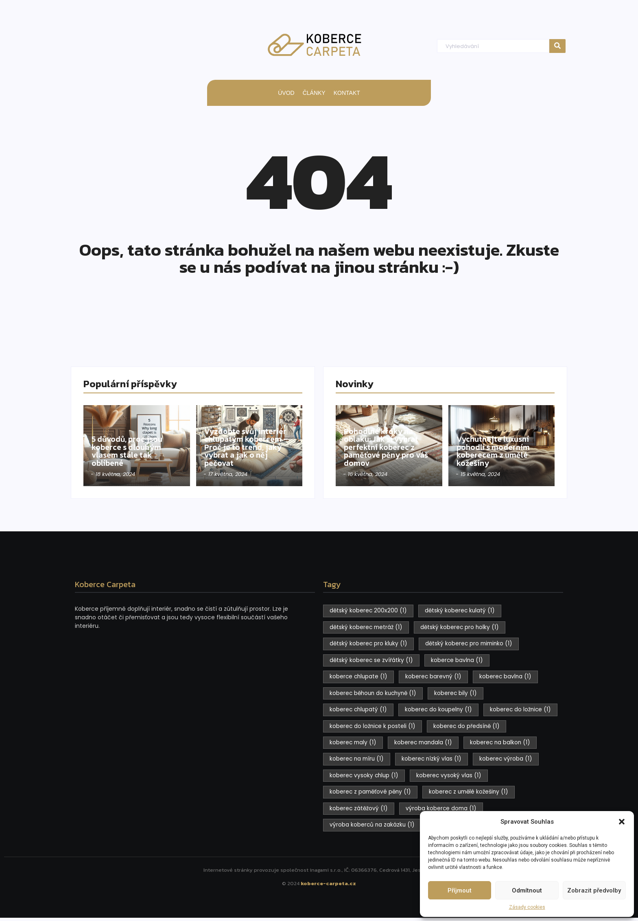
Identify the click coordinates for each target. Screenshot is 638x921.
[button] (622, 822)
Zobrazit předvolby (594, 890)
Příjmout (460, 890)
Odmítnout (527, 890)
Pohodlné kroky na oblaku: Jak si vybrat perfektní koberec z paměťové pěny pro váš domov (386, 445)
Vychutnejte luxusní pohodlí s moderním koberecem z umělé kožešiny (498, 449)
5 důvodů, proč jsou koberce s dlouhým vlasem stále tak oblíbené (132, 449)
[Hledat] (493, 46)
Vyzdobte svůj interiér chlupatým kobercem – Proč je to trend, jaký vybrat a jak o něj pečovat (249, 445)
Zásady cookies (527, 907)
